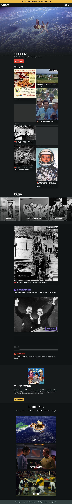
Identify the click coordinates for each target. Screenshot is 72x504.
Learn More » (19, 399)
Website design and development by (42, 502)
